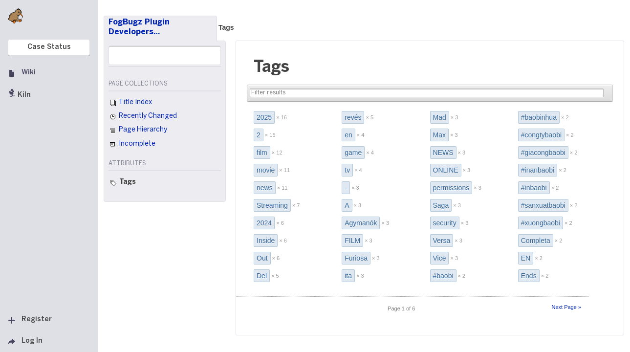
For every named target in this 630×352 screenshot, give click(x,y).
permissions (451, 188)
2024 (264, 223)
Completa (535, 240)
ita (348, 276)
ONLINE (445, 170)
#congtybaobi (541, 135)
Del (262, 276)
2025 (264, 117)
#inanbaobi (538, 170)
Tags (226, 27)
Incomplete (132, 144)
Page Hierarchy (138, 131)
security (444, 223)
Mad (439, 117)
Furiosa (356, 258)
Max (439, 135)
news (265, 188)
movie (266, 170)
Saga (441, 205)
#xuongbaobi (540, 223)
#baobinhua (539, 117)
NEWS (443, 152)
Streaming (272, 205)
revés (353, 117)
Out (262, 258)
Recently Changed (143, 116)
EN (525, 258)
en (348, 135)
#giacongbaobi (543, 152)
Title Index (130, 103)
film (262, 152)
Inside (266, 240)
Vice (439, 258)
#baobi (443, 276)
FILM (352, 240)
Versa (442, 240)
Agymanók (361, 223)
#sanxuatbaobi (543, 205)
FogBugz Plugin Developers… (139, 27)
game (353, 152)
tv (347, 170)
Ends (529, 276)
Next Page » (566, 307)
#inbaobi (534, 188)
